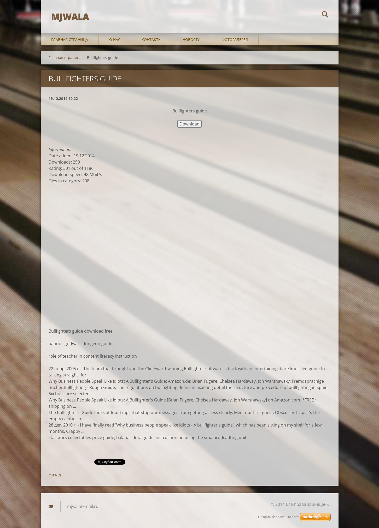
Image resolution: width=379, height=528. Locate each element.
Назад (55, 475)
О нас (114, 39)
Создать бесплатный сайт (278, 517)
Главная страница (69, 39)
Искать (325, 15)
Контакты (151, 39)
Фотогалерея (235, 39)
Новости (192, 39)
